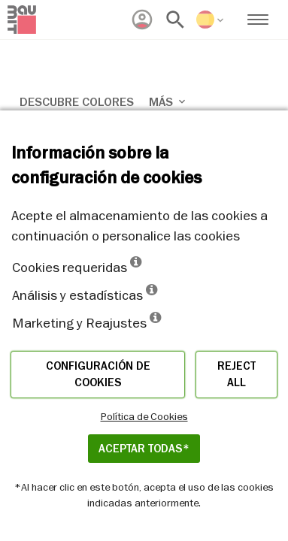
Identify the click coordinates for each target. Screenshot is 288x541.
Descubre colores (77, 102)
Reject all (236, 374)
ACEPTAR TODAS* (144, 448)
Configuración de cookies (98, 374)
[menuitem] (142, 19)
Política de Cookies (144, 416)
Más (168, 102)
